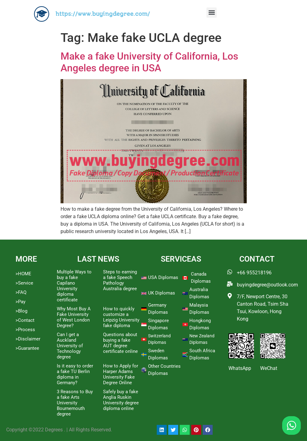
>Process (25, 329)
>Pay (20, 301)
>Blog (21, 311)
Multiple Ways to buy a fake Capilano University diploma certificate (74, 286)
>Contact (25, 320)
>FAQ (21, 292)
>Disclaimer (28, 339)
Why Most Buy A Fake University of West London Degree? (74, 317)
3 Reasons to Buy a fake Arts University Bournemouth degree (75, 403)
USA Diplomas (163, 277)
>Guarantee (27, 348)
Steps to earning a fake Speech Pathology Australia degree (120, 280)
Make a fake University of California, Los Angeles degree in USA (149, 62)
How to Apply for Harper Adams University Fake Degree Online (120, 374)
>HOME (23, 274)
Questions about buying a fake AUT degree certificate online (120, 343)
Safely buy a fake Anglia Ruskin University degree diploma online (121, 400)
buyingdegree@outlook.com (267, 285)
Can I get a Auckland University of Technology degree (70, 346)
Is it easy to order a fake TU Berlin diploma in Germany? (75, 374)
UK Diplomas (161, 293)
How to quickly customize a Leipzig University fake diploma (121, 317)
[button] (211, 12)
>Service (24, 283)
